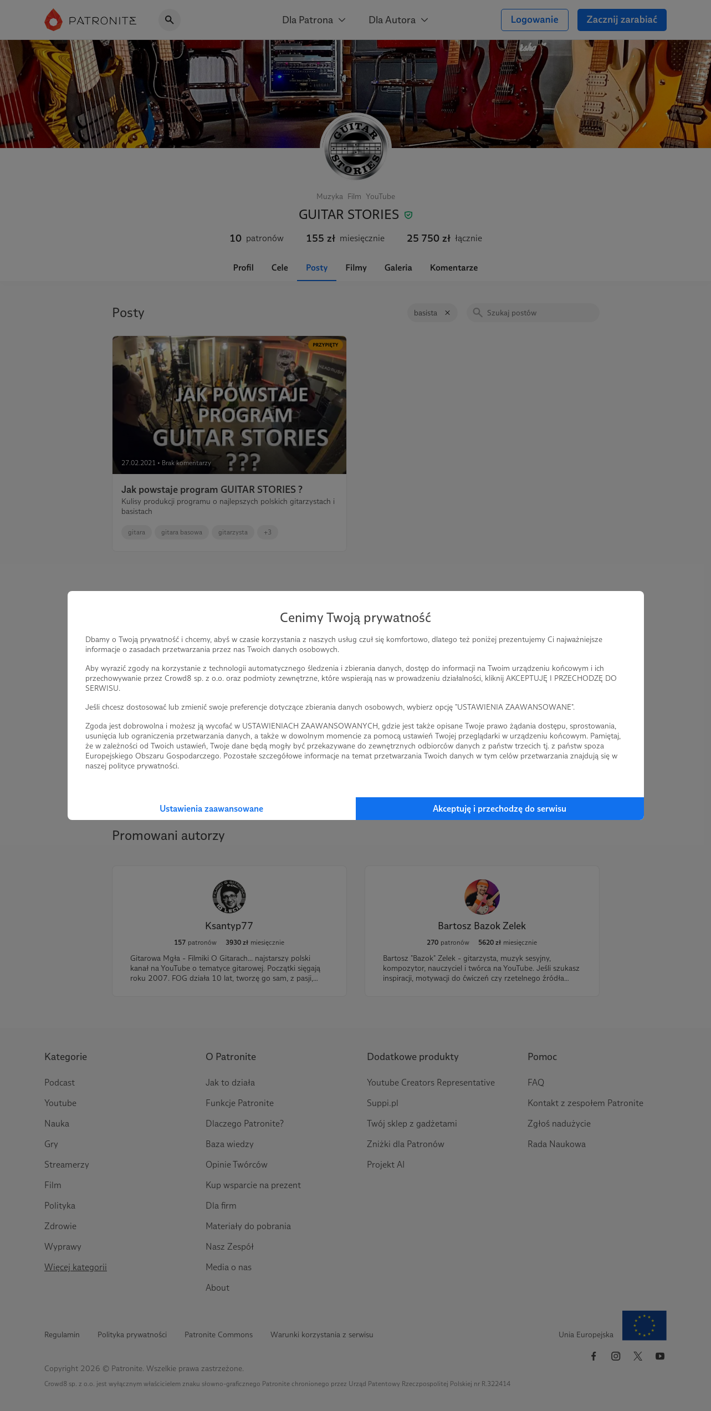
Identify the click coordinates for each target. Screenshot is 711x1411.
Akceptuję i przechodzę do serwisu (499, 808)
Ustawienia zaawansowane (211, 808)
